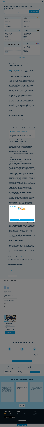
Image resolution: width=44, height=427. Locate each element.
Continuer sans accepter (13, 206)
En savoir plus (22, 217)
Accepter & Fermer (22, 219)
